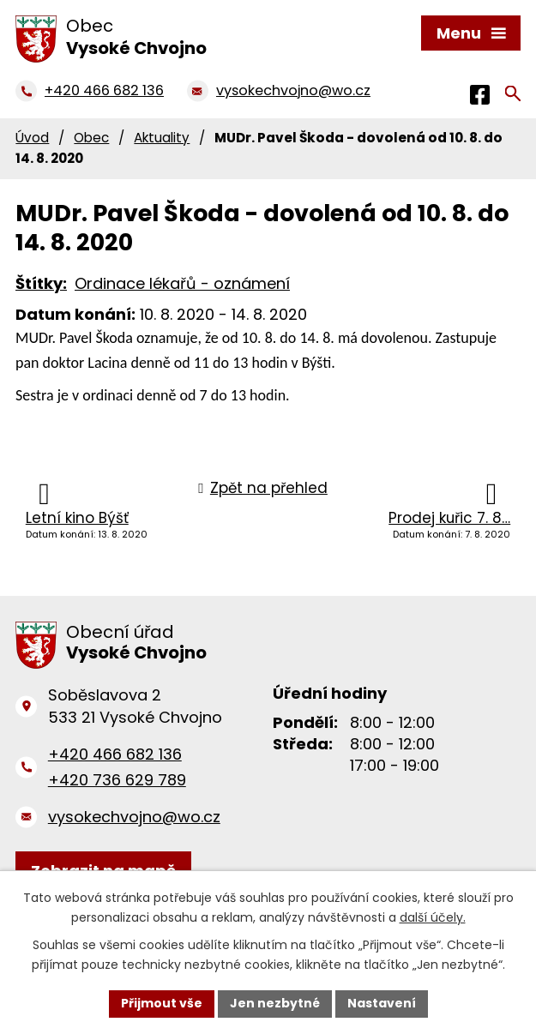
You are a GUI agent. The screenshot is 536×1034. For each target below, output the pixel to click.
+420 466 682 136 (115, 754)
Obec (91, 138)
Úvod (32, 138)
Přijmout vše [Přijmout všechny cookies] (161, 1003)
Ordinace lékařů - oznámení (182, 283)
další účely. (433, 917)
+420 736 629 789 (117, 780)
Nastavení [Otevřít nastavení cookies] (381, 1003)
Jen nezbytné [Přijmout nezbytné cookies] (275, 1003)
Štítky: (41, 283)
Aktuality (162, 138)
